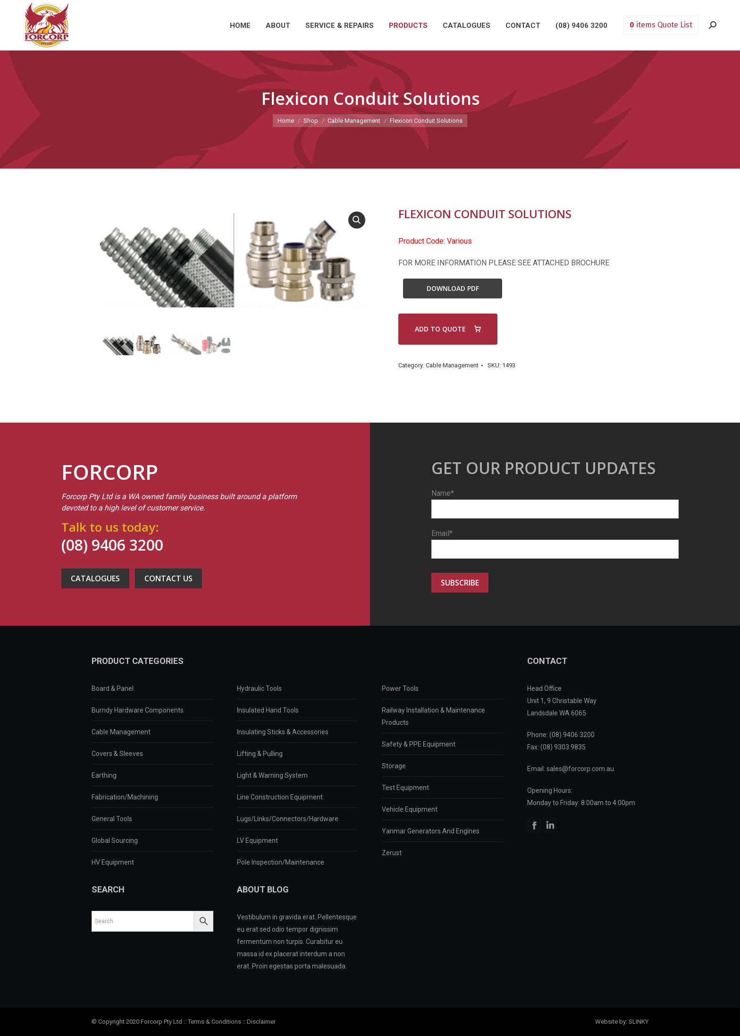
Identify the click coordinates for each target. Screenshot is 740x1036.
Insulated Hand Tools (268, 710)
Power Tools (400, 688)
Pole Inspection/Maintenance (280, 862)
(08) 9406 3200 (112, 545)
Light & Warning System (272, 775)
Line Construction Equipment (280, 797)
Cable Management (452, 365)
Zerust (392, 853)
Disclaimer (261, 1021)
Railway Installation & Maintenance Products (433, 716)
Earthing (104, 775)
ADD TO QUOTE (440, 328)
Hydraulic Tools (259, 688)
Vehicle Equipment (409, 809)
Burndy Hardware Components (138, 710)
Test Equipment (405, 787)
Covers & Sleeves (117, 753)
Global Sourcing (115, 840)
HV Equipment (113, 862)
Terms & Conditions (214, 1021)
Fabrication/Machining (125, 797)
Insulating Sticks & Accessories (282, 732)
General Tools (112, 819)
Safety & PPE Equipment (418, 744)
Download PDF (453, 288)
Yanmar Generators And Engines (430, 831)
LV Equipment (257, 840)
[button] (356, 220)
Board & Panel (113, 688)
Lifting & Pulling (260, 753)
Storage (394, 766)
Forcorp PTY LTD (47, 25)
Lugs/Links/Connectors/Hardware (287, 819)
